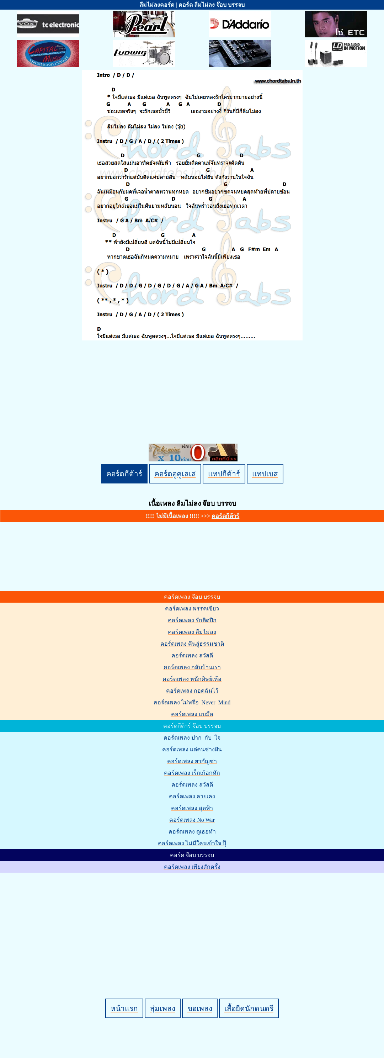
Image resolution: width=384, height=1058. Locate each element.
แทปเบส (265, 474)
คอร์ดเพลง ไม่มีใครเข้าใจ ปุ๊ (192, 843)
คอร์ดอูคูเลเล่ (175, 474)
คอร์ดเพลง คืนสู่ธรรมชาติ (192, 644)
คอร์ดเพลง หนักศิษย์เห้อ (192, 679)
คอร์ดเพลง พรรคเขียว (192, 608)
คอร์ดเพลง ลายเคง (192, 796)
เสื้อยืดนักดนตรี (248, 1008)
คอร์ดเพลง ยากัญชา (192, 761)
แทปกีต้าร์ (224, 474)
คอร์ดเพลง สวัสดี (192, 655)
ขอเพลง (199, 1008)
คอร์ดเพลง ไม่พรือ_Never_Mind (192, 702)
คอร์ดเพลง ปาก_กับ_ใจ (192, 738)
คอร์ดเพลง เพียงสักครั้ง (192, 867)
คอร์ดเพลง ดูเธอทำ (192, 832)
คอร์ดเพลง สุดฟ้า (192, 808)
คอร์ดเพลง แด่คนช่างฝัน (192, 749)
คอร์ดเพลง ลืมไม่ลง (192, 632)
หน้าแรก (124, 1008)
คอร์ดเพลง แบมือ (192, 714)
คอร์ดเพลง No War (192, 820)
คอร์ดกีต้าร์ (124, 474)
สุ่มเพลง (162, 1008)
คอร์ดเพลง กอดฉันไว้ (192, 691)
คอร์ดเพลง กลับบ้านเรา (192, 667)
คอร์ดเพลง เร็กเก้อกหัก (192, 773)
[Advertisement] (193, 923)
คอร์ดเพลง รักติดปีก (192, 620)
